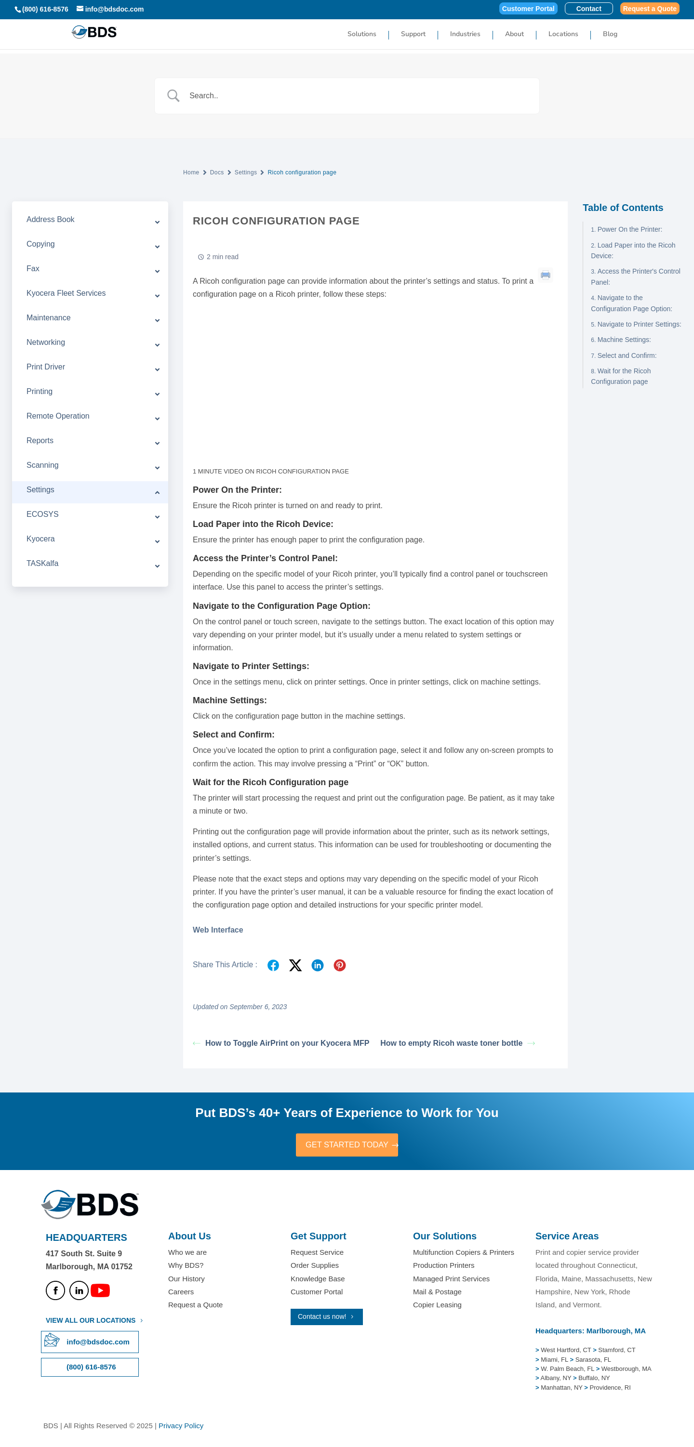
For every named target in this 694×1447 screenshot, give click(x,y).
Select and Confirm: (627, 355)
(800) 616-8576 (45, 9)
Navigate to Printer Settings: (639, 324)
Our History (186, 1280)
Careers (181, 1293)
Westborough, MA (625, 1370)
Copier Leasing (437, 1306)
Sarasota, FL (593, 1360)
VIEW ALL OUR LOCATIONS (90, 1322)
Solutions (361, 35)
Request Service (317, 1254)
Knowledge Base (318, 1280)
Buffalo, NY (594, 1379)
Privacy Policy (181, 1426)
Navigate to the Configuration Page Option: (631, 303)
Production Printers (444, 1267)
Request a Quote (650, 9)
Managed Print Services (451, 1280)
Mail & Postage (437, 1293)
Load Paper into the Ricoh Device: (633, 250)
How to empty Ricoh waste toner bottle (457, 1043)
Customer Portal (528, 9)
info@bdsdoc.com (98, 1343)
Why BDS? (185, 1267)
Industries (465, 35)
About (514, 35)
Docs (217, 172)
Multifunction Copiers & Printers (463, 1254)
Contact (588, 9)
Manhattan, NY (562, 1388)
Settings (246, 172)
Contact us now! (322, 1318)
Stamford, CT (616, 1351)
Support (413, 35)
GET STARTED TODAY (346, 1145)
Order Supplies (315, 1267)
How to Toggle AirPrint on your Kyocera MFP (281, 1043)
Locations (563, 35)
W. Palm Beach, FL (566, 1370)
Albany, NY (557, 1379)
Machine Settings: (624, 339)
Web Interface (218, 930)
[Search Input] (359, 96)
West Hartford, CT (566, 1351)
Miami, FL (555, 1360)
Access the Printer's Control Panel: (636, 276)
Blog (610, 35)
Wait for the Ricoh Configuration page (621, 376)
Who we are (187, 1254)
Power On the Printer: (630, 229)
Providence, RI (610, 1388)
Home (191, 172)
